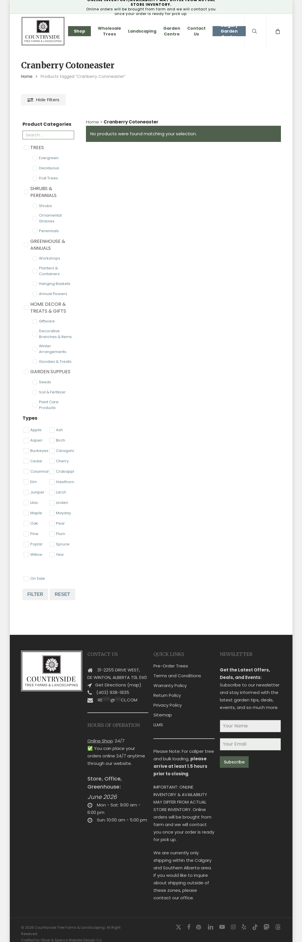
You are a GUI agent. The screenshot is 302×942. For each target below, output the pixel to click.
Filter (35, 594)
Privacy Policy (167, 698)
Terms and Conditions (177, 668)
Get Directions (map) (118, 678)
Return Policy (167, 688)
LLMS (158, 717)
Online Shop (100, 734)
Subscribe (234, 755)
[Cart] (277, 31)
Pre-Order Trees (170, 659)
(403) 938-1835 (112, 685)
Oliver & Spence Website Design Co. (71, 932)
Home (27, 76)
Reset (62, 594)
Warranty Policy (170, 678)
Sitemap (162, 708)
